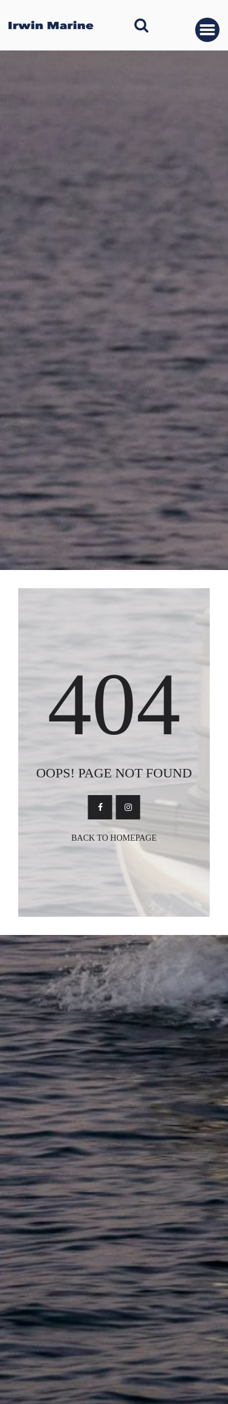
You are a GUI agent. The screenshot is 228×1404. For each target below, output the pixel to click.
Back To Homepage (114, 838)
